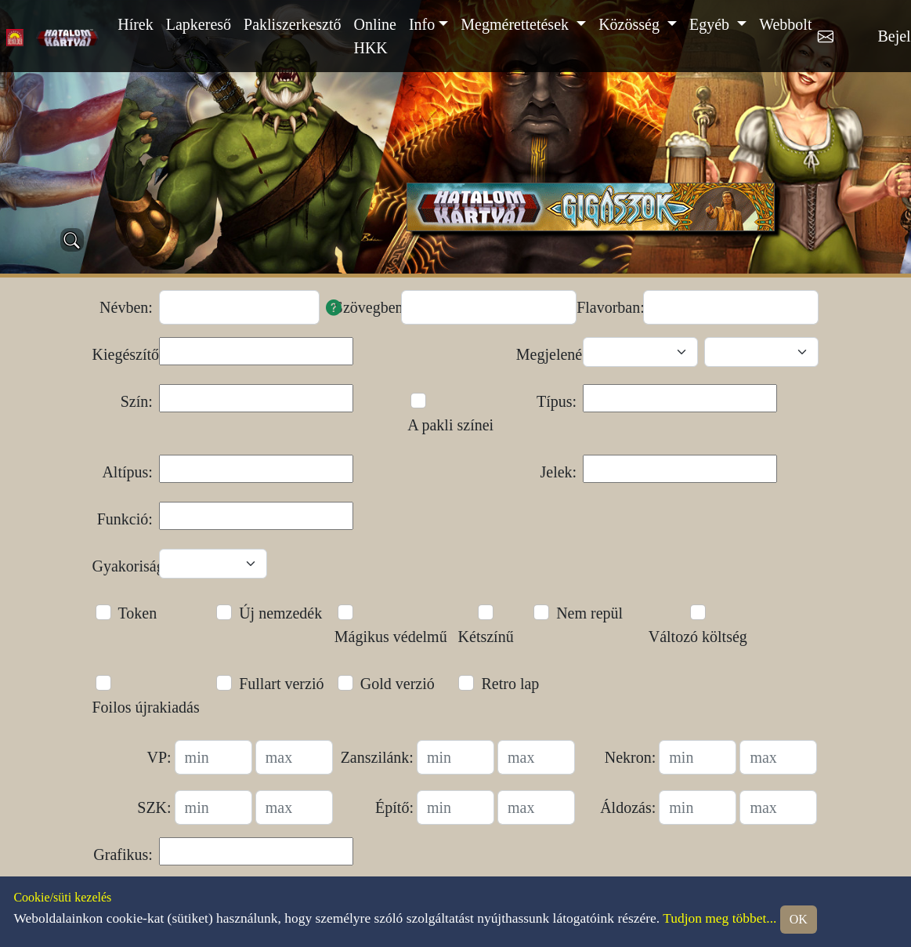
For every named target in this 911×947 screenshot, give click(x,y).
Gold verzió (397, 683)
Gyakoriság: (122, 566)
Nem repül (589, 613)
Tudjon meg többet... (719, 918)
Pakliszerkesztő (292, 24)
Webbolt (785, 24)
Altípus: (127, 472)
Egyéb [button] (711, 24)
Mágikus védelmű (390, 636)
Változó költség (698, 636)
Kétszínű (486, 636)
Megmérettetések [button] (517, 24)
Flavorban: (607, 307)
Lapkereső (198, 24)
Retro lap (510, 683)
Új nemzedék (280, 613)
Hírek (135, 24)
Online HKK (374, 36)
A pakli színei (450, 425)
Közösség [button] (630, 24)
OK (799, 919)
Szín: (137, 401)
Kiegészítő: (122, 354)
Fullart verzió (281, 683)
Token (137, 613)
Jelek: (558, 472)
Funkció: (125, 519)
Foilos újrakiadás (146, 707)
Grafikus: (123, 854)
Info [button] (422, 24)
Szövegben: (364, 307)
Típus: (557, 401)
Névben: (126, 307)
